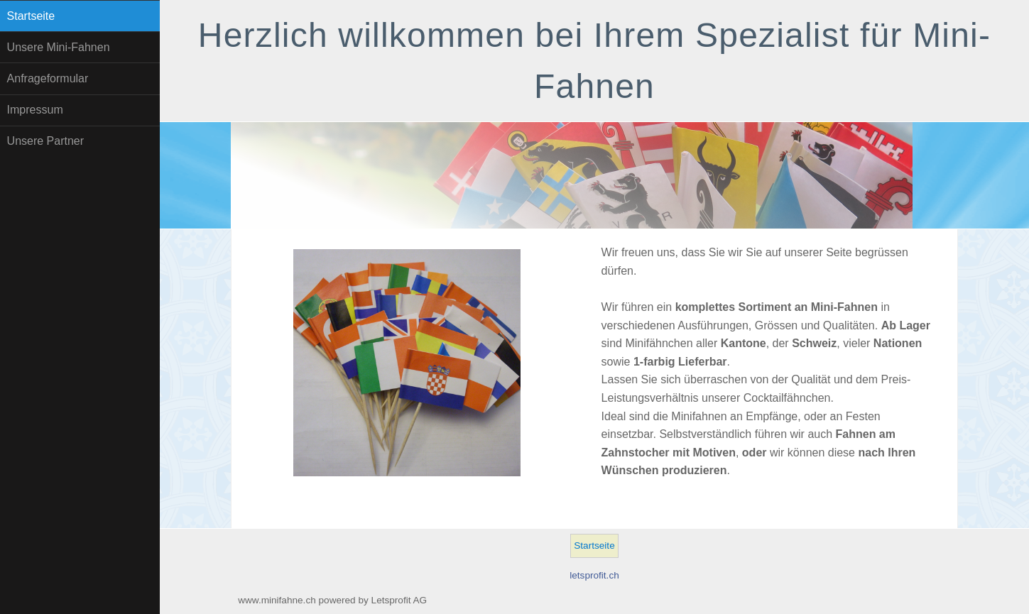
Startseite (31, 16)
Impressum (35, 110)
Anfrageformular (48, 78)
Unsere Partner (46, 141)
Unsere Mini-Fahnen (58, 47)
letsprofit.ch (594, 575)
